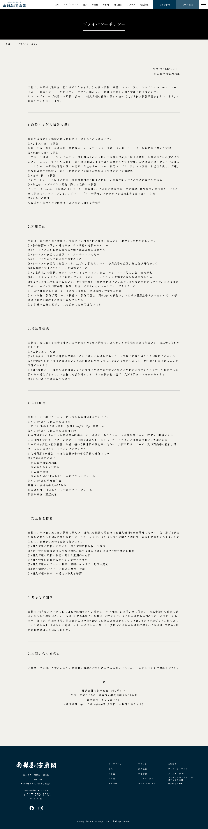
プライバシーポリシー (179, 768)
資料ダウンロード (147, 783)
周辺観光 (144, 4)
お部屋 (95, 4)
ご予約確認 (187, 4)
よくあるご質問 (146, 778)
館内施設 (118, 4)
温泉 (85, 4)
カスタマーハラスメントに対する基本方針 (181, 778)
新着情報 (142, 773)
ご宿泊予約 (164, 4)
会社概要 (172, 764)
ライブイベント (70, 4)
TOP (56, 4)
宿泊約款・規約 (175, 783)
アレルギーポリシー (178, 773)
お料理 (106, 4)
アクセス (131, 4)
